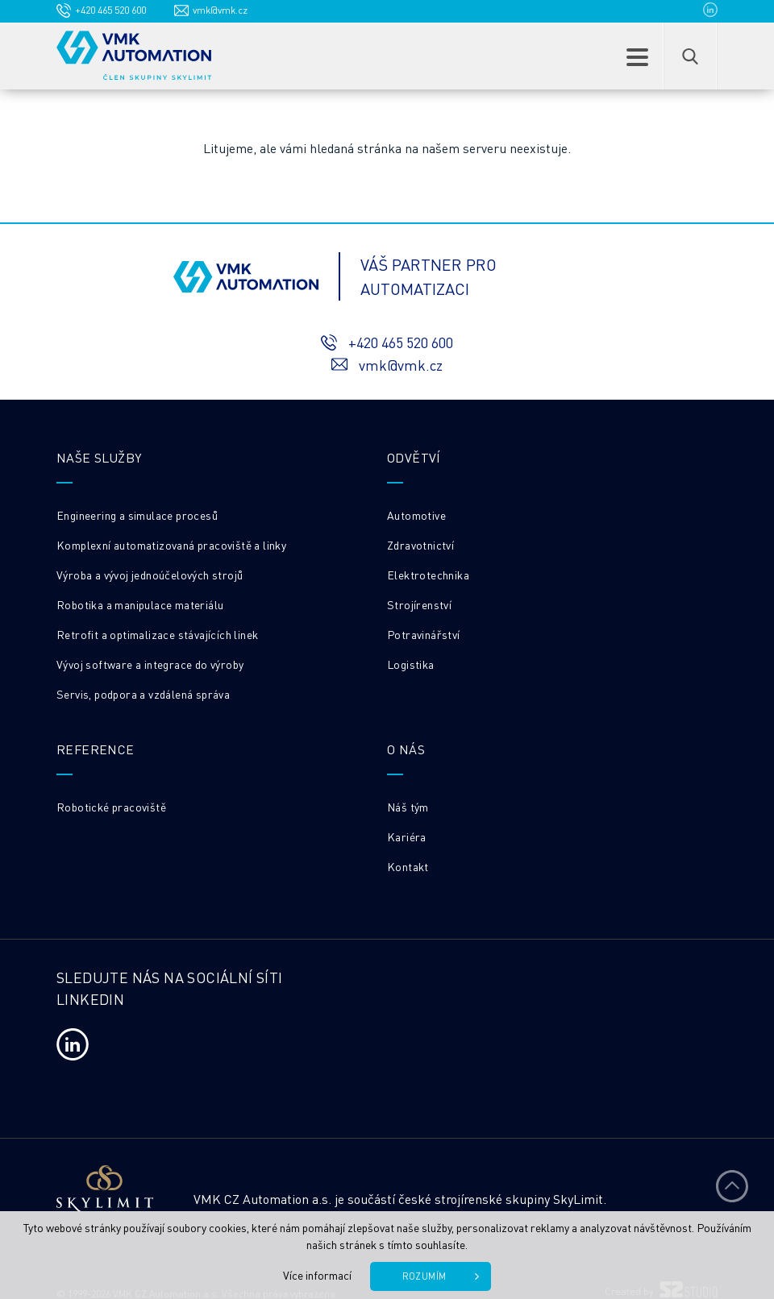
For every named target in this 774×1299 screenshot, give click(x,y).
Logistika (411, 664)
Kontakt (408, 866)
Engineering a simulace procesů (137, 515)
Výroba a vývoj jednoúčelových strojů (149, 574)
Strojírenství (419, 604)
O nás (406, 749)
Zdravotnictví (420, 544)
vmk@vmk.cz (220, 10)
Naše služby (98, 457)
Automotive (416, 515)
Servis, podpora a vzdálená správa (143, 694)
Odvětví (414, 457)
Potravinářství (423, 634)
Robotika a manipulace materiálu (139, 604)
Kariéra (407, 836)
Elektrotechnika (428, 574)
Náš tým (408, 806)
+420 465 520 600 (110, 10)
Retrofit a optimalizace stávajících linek (157, 634)
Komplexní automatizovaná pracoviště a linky (171, 544)
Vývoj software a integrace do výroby (149, 664)
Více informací (317, 1275)
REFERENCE (95, 749)
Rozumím (424, 1276)
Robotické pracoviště (111, 806)
